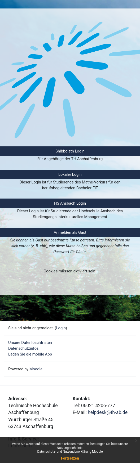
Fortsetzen (70, 458)
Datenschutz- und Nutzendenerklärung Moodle (70, 451)
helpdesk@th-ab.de (108, 412)
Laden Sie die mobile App (30, 354)
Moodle (35, 369)
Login (61, 328)
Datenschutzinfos (23, 348)
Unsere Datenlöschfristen (30, 342)
